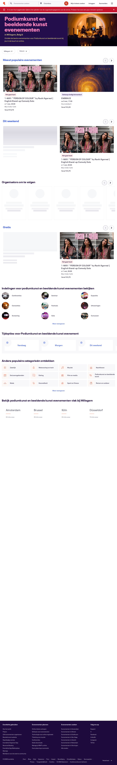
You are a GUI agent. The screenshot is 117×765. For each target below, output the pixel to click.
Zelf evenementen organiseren (12, 734)
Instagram (93, 740)
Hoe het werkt (7, 729)
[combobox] (53, 3)
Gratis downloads (37, 743)
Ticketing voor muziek (38, 737)
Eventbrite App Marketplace (11, 748)
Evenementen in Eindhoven (69, 734)
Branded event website (10, 737)
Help (34, 759)
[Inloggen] (92, 3)
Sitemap (5, 751)
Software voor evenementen (40, 732)
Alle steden (64, 748)
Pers (47, 759)
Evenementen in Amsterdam (70, 729)
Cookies (51, 762)
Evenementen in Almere (68, 732)
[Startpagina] (4, 3)
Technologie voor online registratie (42, 734)
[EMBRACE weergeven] (87, 78)
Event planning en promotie (40, 748)
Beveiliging (61, 759)
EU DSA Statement (62, 762)
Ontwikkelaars (71, 759)
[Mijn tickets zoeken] (78, 3)
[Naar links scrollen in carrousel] (105, 121)
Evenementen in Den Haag (69, 737)
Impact (53, 759)
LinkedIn (93, 737)
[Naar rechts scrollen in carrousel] (111, 60)
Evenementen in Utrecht (68, 740)
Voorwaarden (88, 759)
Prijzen (5, 732)
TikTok (92, 743)
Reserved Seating (8, 745)
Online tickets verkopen (39, 729)
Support (92, 729)
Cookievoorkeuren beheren (78, 762)
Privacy (32, 762)
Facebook (93, 734)
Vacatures (41, 759)
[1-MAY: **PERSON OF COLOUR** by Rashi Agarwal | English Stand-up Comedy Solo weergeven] (30, 78)
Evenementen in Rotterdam (69, 743)
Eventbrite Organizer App (10, 743)
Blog (29, 759)
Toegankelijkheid (42, 762)
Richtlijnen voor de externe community (14, 754)
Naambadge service (9, 740)
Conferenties (36, 740)
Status (80, 759)
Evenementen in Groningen (69, 745)
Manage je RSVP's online (39, 745)
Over (24, 759)
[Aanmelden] (103, 3)
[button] (8, 51)
